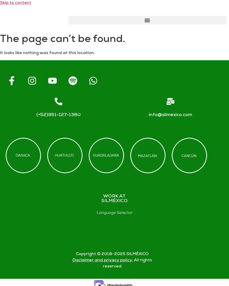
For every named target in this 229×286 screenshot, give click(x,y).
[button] (147, 20)
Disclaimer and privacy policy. (102, 260)
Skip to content (15, 3)
